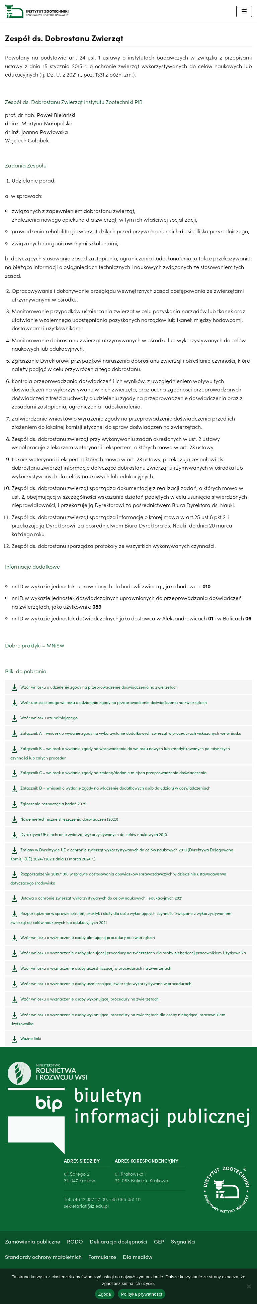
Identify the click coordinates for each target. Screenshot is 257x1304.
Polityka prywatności (141, 1294)
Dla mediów (137, 1258)
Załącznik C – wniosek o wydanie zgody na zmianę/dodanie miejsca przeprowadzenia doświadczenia (113, 774)
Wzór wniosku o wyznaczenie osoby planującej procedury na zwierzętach (87, 938)
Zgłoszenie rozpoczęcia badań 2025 (53, 805)
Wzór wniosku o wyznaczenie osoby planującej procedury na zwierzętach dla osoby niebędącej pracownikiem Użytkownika (133, 954)
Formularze (102, 1258)
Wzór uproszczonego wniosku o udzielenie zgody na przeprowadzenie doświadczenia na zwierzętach (113, 703)
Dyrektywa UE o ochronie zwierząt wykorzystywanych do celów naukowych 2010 (93, 836)
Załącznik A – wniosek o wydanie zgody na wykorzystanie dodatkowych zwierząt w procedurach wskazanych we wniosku (131, 734)
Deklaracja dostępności (118, 1243)
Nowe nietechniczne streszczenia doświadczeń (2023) (69, 820)
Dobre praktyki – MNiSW (34, 646)
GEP (159, 1243)
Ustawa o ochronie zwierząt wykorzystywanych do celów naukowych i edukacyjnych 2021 (101, 899)
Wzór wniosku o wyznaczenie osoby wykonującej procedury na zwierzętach (89, 1000)
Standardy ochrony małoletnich (43, 1258)
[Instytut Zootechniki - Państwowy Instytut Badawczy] (37, 11)
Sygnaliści (183, 1243)
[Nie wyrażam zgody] (248, 1286)
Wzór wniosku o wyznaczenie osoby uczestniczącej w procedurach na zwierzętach (95, 969)
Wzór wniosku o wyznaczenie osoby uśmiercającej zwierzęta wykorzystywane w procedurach (105, 985)
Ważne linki (30, 1040)
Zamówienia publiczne (32, 1243)
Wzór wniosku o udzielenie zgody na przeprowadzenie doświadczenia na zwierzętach (99, 688)
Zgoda (104, 1294)
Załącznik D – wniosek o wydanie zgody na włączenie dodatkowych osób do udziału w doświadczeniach (115, 789)
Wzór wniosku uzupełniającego (49, 719)
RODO (75, 1243)
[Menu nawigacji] (244, 11)
